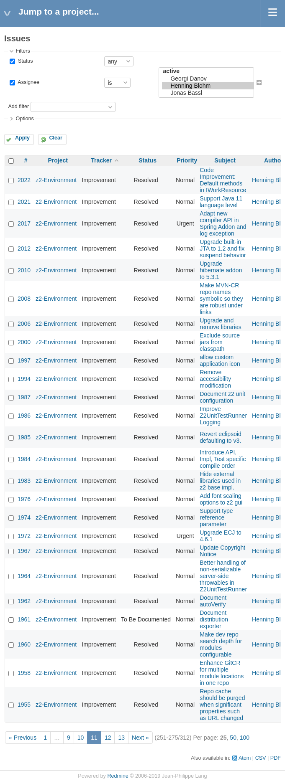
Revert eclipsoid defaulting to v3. (220, 437)
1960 (24, 644)
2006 (24, 323)
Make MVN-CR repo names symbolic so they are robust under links (221, 298)
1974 (24, 517)
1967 (24, 551)
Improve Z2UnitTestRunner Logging (223, 416)
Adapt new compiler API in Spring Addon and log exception (223, 223)
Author (273, 160)
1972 (24, 535)
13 (121, 737)
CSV (260, 758)
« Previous (22, 737)
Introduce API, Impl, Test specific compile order (223, 459)
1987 (24, 397)
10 (80, 737)
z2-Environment (56, 180)
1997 (24, 360)
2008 (24, 298)
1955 (24, 704)
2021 (24, 201)
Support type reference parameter (216, 517)
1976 (24, 499)
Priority (187, 160)
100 (244, 737)
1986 (24, 415)
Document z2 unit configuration (222, 397)
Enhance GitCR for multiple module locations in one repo (222, 672)
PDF (275, 758)
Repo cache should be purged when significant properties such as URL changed (222, 704)
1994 (24, 378)
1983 (24, 480)
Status (24, 61)
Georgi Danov (208, 78)
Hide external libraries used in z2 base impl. (220, 481)
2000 (24, 342)
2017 (24, 223)
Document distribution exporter (214, 619)
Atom (245, 758)
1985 (24, 437)
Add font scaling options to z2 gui (221, 499)
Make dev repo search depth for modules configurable (221, 644)
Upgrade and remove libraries (220, 323)
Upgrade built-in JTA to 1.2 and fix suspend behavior (223, 248)
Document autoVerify (213, 601)
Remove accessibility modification (215, 379)
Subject (225, 160)
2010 (24, 270)
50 (233, 737)
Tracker (101, 160)
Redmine (117, 776)
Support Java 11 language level (221, 201)
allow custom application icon (220, 360)
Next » (140, 737)
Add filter (18, 107)
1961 (24, 619)
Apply (22, 138)
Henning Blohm (208, 85)
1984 (24, 459)
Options (24, 119)
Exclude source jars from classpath (220, 342)
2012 (24, 248)
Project (57, 160)
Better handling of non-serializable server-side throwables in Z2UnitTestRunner (223, 576)
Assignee (27, 82)
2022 (24, 180)
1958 (24, 672)
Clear (55, 138)
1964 (24, 576)
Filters (22, 51)
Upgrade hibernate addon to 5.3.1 (221, 270)
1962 (24, 601)
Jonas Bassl (208, 92)
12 (108, 737)
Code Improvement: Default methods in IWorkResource (223, 180)
